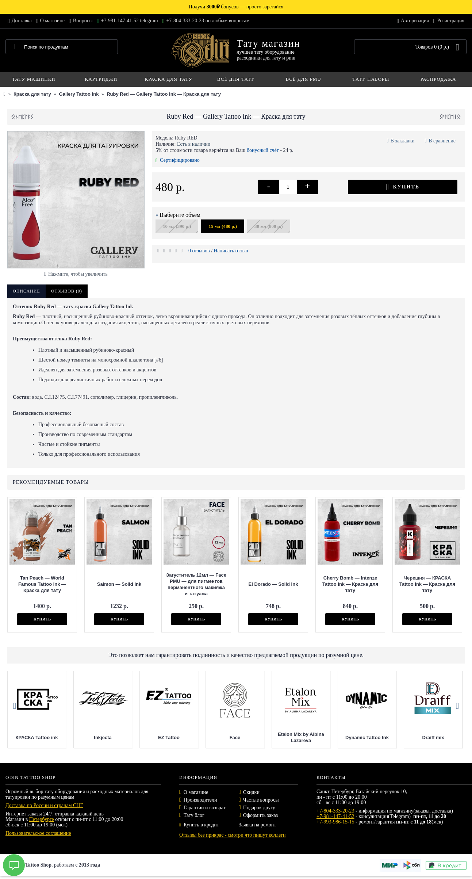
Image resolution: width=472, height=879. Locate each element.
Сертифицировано (178, 160)
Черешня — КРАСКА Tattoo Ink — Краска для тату (427, 584)
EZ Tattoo (227, 737)
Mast (29, 737)
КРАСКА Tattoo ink (95, 737)
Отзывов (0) (66, 291)
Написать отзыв (231, 250)
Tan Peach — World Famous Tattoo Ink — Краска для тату (42, 584)
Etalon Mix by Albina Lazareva (359, 737)
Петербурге (41, 819)
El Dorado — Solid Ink (273, 584)
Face (293, 737)
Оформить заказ (260, 815)
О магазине (196, 792)
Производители (200, 800)
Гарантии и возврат (205, 807)
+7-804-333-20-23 (335, 811)
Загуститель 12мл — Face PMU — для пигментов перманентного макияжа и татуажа (196, 584)
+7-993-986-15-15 (335, 822)
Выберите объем (180, 215)
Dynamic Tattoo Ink (425, 737)
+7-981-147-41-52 (335, 816)
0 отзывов (199, 250)
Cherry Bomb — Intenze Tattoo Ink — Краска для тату (350, 584)
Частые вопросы (261, 800)
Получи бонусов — (236, 6)
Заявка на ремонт (257, 825)
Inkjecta (161, 737)
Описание (26, 291)
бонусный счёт (263, 150)
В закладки (403, 141)
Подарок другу (259, 807)
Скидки (251, 792)
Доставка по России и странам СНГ (44, 805)
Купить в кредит (199, 825)
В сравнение (442, 141)
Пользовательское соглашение (38, 833)
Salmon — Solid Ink (119, 584)
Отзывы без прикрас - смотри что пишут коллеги (232, 835)
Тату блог (194, 815)
